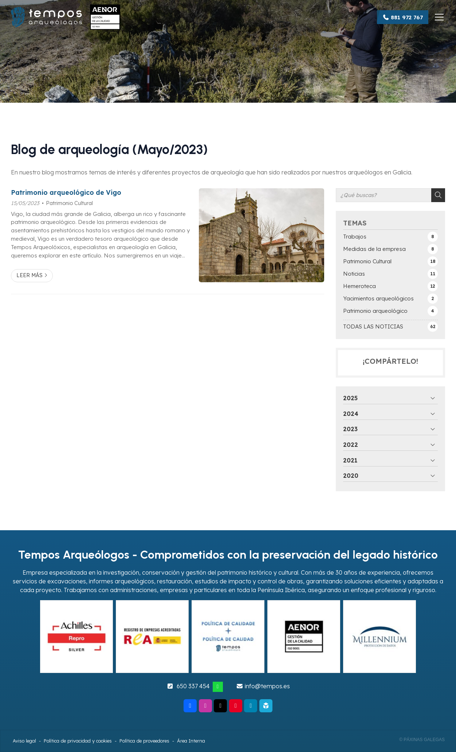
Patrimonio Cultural (69, 203)
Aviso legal (24, 741)
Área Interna (191, 741)
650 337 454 (193, 686)
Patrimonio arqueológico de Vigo (66, 192)
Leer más (29, 275)
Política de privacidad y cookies (78, 741)
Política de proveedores (144, 741)
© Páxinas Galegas (422, 739)
